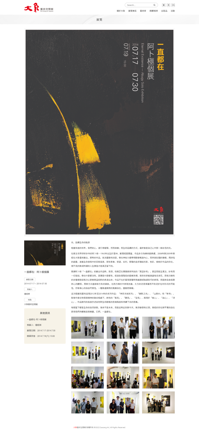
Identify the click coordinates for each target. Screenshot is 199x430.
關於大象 (121, 11)
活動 (173, 11)
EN (173, 5)
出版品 (164, 11)
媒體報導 (154, 11)
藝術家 (143, 11)
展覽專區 (132, 11)
